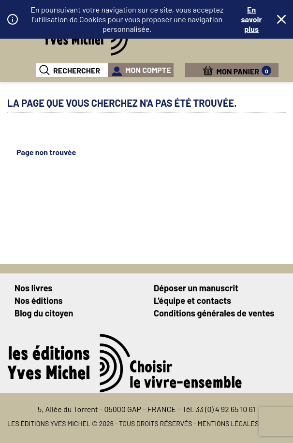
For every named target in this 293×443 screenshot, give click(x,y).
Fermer (281, 19)
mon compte (148, 69)
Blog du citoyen (44, 313)
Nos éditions (39, 300)
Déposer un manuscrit (196, 288)
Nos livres (33, 288)
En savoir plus (251, 19)
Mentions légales (228, 423)
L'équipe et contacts (192, 300)
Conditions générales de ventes (214, 313)
